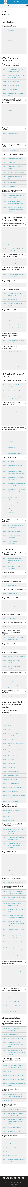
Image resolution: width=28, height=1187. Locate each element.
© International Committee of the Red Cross (14, 1182)
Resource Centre (14, 1184)
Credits (14, 1)
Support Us (14, 1186)
